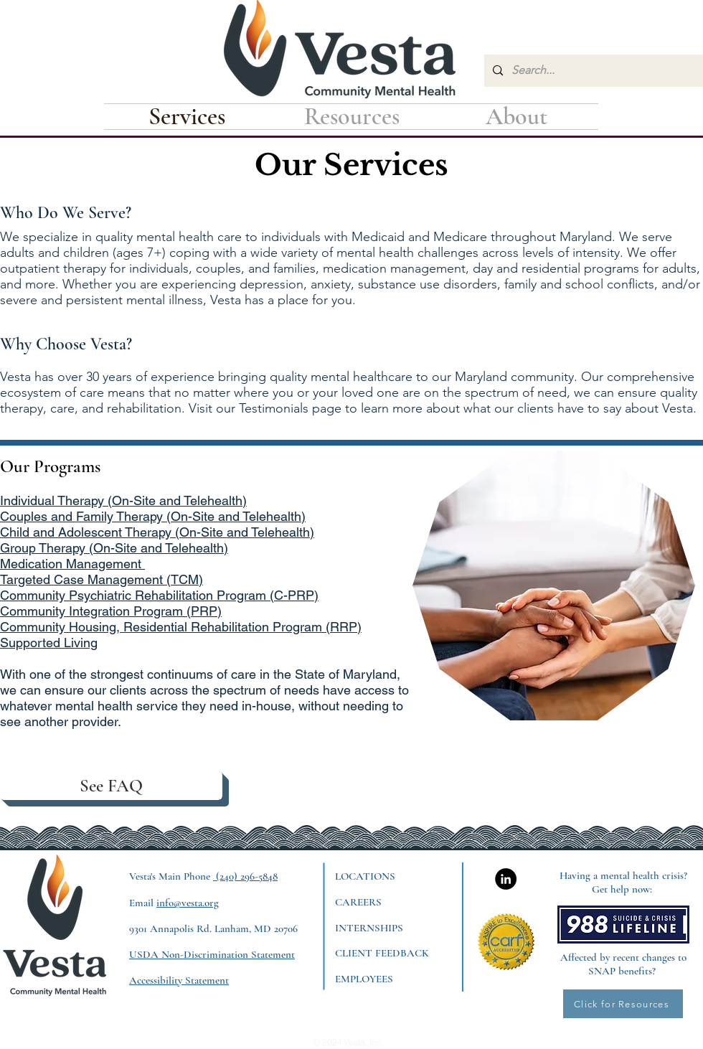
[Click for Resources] (623, 1003)
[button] (351, 116)
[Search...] (592, 71)
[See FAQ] (111, 785)
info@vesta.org (187, 902)
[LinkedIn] (505, 879)
